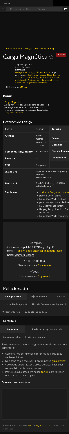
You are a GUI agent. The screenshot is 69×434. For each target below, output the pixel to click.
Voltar (7, 3)
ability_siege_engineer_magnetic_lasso (37, 250)
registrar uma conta (44, 425)
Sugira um (44, 276)
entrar (30, 425)
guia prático (58, 361)
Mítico (23, 87)
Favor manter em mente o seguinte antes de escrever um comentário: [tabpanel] (34, 386)
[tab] (13, 296)
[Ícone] (8, 67)
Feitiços (29, 48)
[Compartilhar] (66, 9)
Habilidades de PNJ (44, 48)
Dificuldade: (13, 87)
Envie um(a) (44, 265)
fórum (44, 372)
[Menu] (3, 9)
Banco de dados (14, 48)
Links (62, 54)
